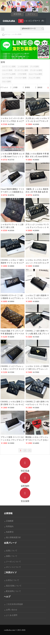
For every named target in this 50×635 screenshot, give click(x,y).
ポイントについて (13, 567)
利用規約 (9, 526)
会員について (11, 551)
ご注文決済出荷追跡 (14, 604)
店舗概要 (9, 521)
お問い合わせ (11, 610)
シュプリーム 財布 (8, 74)
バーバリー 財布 (20, 78)
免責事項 (9, 532)
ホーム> (8, 34)
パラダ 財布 (22, 74)
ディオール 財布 (36, 70)
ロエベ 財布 (6, 81)
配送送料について (13, 591)
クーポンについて (13, 562)
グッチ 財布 (34, 66)
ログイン (31, 14)
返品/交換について (13, 586)
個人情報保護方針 (13, 537)
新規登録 (17, 14)
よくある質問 (11, 615)
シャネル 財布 (16, 34)
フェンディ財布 (34, 78)
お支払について (12, 580)
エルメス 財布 (7, 70)
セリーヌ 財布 (7, 78)
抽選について (11, 556)
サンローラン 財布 (21, 70)
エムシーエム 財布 (35, 74)
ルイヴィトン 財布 (8, 66)
